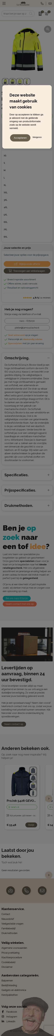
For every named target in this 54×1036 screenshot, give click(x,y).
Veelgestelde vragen (12, 923)
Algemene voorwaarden (14, 948)
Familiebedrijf (8, 928)
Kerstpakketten (9, 995)
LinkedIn (8, 1021)
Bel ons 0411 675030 (17, 598)
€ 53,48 (11, 824)
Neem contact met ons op (20, 604)
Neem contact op (13, 724)
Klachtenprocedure (11, 957)
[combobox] (15, 13)
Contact (5, 914)
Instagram (9, 1016)
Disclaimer (7, 967)
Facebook (9, 1011)
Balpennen (7, 980)
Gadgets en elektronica (13, 990)
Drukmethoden (9, 933)
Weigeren (37, 137)
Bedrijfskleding (9, 985)
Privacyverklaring (10, 952)
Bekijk (31, 825)
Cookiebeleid (8, 962)
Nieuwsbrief (7, 919)
